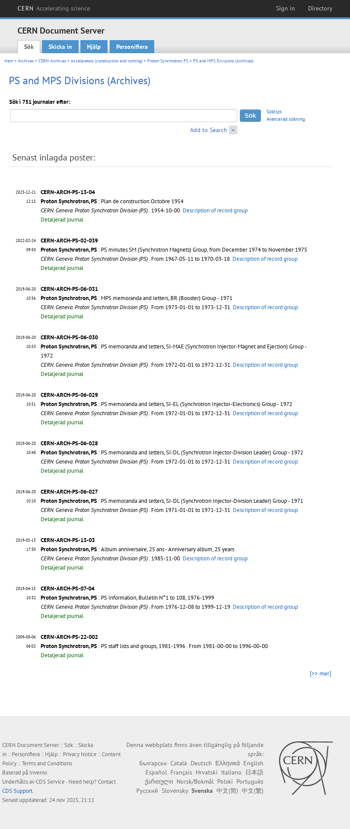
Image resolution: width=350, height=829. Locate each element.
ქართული (159, 781)
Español (156, 772)
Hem (8, 61)
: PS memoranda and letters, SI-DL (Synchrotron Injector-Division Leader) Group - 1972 (172, 452)
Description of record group (215, 210)
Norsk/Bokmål (195, 781)
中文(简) (227, 791)
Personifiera (132, 47)
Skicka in (60, 47)
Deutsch (201, 763)
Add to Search (208, 130)
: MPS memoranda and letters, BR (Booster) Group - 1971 (136, 298)
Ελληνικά (227, 763)
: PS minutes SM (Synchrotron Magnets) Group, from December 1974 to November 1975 (174, 249)
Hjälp (94, 47)
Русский (147, 791)
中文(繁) (252, 791)
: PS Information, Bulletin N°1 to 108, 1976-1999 (127, 597)
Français (181, 772)
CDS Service (50, 781)
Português (249, 781)
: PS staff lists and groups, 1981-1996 (113, 646)
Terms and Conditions (47, 763)
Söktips (274, 112)
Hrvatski (207, 772)
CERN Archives (52, 61)
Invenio (38, 772)
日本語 (254, 772)
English (253, 763)
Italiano (231, 772)
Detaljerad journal (62, 219)
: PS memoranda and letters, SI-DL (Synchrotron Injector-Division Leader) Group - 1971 (172, 501)
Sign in (285, 8)
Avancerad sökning (286, 119)
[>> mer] (320, 673)
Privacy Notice (80, 754)
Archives (26, 61)
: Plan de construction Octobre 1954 (112, 201)
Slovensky (175, 791)
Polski (225, 781)
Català (178, 763)
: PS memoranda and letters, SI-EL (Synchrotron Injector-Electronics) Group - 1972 (166, 404)
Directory (320, 8)
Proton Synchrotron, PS (167, 61)
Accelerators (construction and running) (106, 61)
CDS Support (17, 791)
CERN (53, 8)
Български (153, 763)
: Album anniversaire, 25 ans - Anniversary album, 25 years (137, 549)
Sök (29, 47)
